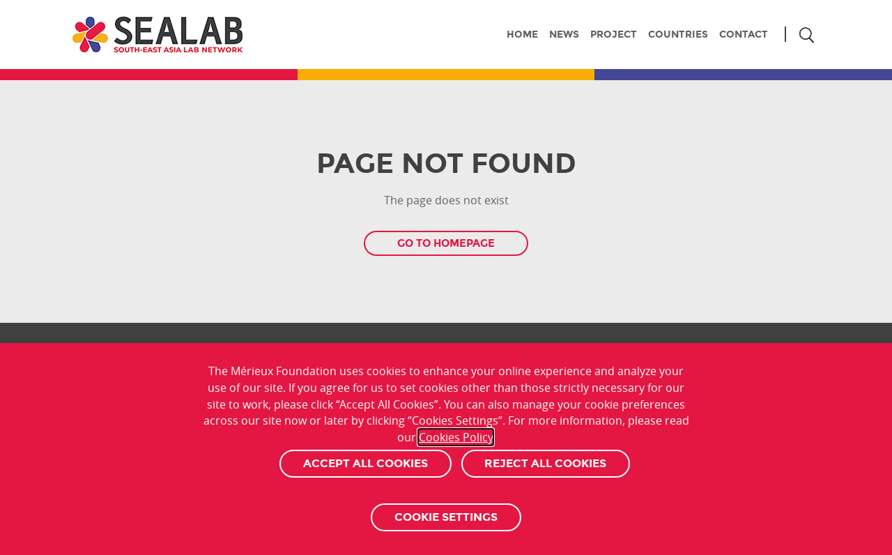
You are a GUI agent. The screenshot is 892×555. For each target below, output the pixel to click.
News (564, 34)
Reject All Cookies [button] (545, 463)
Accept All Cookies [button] (365, 463)
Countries (678, 34)
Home (522, 34)
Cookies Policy (456, 437)
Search (806, 35)
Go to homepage (446, 243)
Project (613, 34)
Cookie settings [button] (446, 517)
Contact (743, 34)
